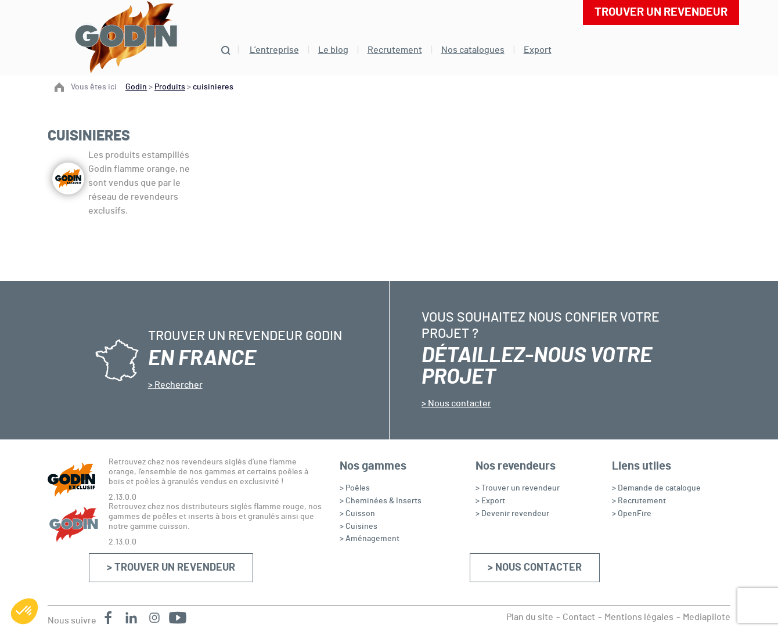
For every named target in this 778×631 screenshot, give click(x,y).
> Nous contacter (535, 568)
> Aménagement (369, 539)
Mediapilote (706, 617)
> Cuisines (358, 526)
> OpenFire (631, 514)
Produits (169, 87)
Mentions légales (638, 617)
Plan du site (529, 617)
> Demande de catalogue (656, 488)
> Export (490, 501)
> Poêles (355, 488)
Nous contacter (458, 403)
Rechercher (178, 385)
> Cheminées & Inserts (381, 501)
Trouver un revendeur (661, 12)
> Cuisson (357, 514)
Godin (136, 87)
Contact (579, 617)
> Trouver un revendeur (171, 568)
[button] (24, 611)
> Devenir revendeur (512, 514)
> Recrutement (639, 501)
